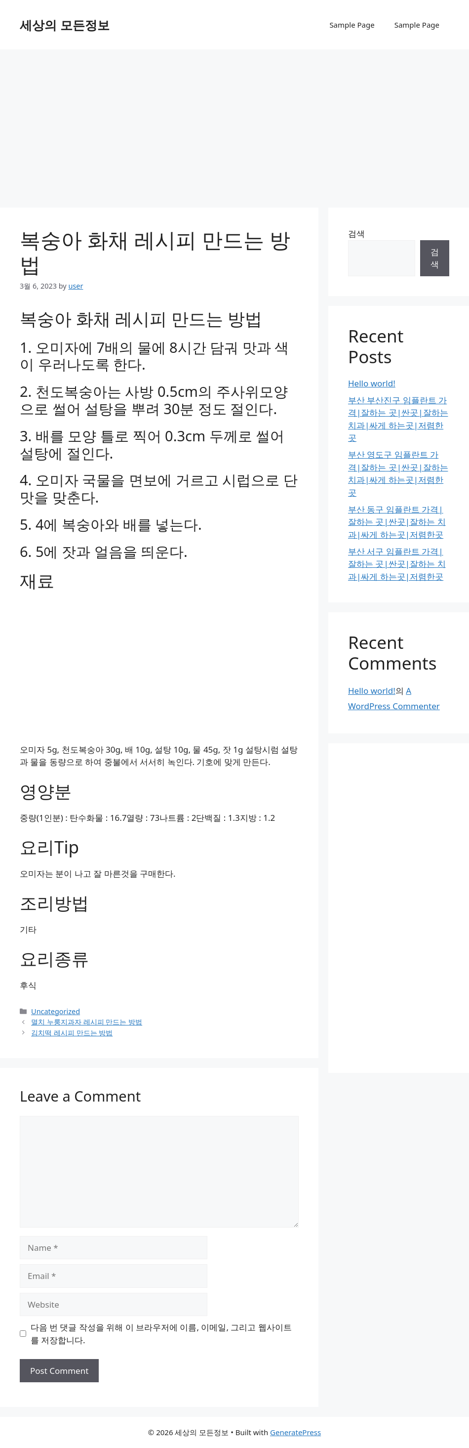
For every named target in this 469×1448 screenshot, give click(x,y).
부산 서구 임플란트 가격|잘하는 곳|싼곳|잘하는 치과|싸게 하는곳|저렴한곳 (397, 564)
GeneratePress (295, 1432)
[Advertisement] (234, 123)
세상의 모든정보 (65, 24)
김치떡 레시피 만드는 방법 (72, 1032)
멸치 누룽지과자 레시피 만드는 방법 (86, 1021)
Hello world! (371, 383)
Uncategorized (55, 1011)
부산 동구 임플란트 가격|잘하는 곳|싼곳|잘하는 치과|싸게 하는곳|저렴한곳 (397, 522)
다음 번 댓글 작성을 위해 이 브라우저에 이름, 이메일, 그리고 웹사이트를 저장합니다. (161, 1333)
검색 (356, 233)
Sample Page (351, 25)
